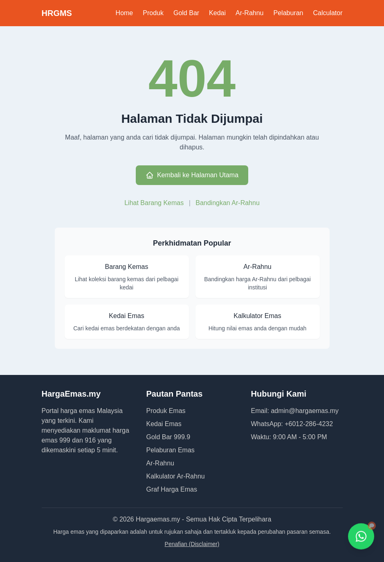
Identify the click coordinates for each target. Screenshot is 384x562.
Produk (153, 12)
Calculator (327, 12)
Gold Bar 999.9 (168, 436)
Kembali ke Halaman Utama (192, 175)
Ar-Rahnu (249, 12)
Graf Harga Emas (171, 489)
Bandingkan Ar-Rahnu (227, 202)
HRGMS (57, 13)
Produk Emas (166, 410)
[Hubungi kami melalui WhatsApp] (361, 537)
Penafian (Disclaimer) (192, 544)
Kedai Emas (164, 423)
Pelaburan (288, 12)
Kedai (217, 12)
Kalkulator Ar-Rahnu (175, 476)
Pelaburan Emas (170, 450)
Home (124, 12)
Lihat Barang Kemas (154, 202)
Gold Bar (186, 12)
